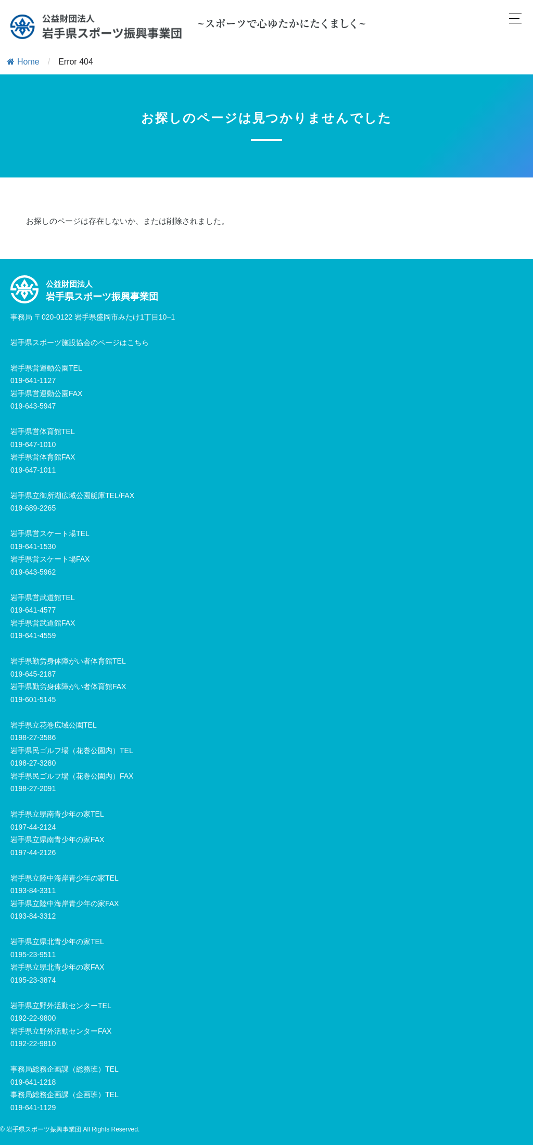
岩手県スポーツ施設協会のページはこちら (79, 342)
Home (23, 61)
